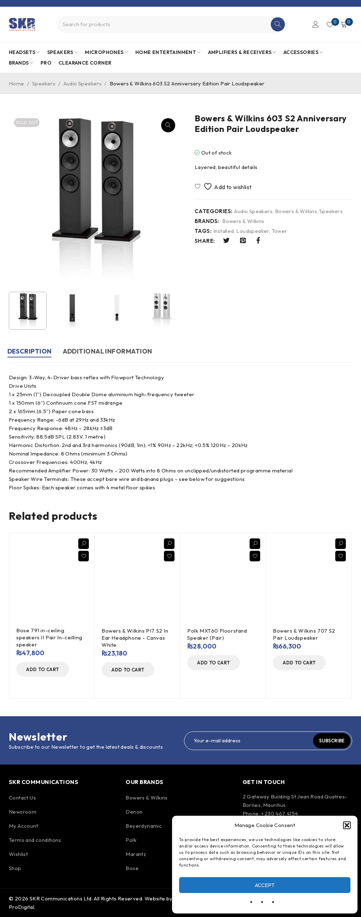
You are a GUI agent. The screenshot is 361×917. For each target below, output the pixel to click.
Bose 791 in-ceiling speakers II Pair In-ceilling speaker (49, 637)
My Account (23, 825)
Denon (134, 811)
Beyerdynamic (144, 825)
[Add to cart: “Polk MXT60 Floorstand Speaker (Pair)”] (213, 662)
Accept (265, 885)
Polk (131, 840)
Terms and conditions (35, 840)
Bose (132, 868)
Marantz (136, 854)
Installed (223, 231)
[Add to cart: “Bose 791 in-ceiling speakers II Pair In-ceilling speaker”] (42, 669)
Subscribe (330, 740)
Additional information (112, 351)
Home (16, 83)
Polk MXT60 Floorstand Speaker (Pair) (217, 634)
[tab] (31, 352)
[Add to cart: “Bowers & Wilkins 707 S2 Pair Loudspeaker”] (299, 662)
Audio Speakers (82, 83)
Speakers (43, 83)
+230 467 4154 (279, 813)
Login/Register (312, 24)
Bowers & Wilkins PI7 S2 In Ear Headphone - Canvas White (135, 637)
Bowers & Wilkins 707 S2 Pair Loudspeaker (304, 634)
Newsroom (22, 811)
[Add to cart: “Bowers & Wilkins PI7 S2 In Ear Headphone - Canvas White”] (128, 669)
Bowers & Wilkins (296, 211)
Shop (15, 868)
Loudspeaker (252, 231)
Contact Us (22, 797)
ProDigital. (22, 907)
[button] (346, 825)
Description (31, 351)
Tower (279, 231)
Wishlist (18, 854)
